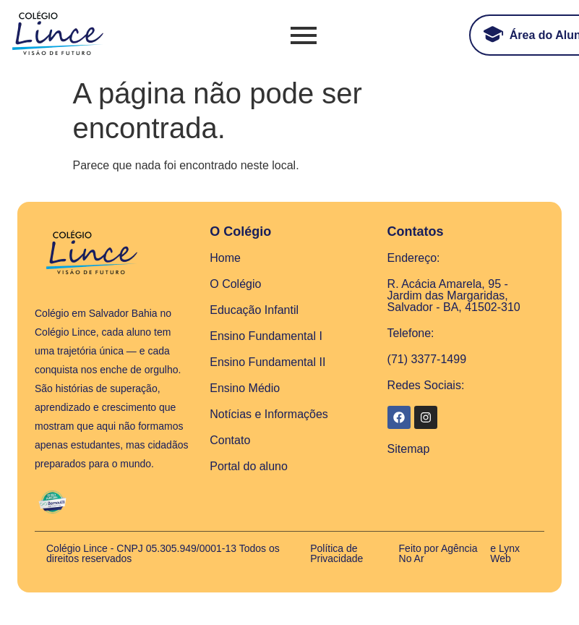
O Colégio (235, 284)
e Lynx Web (505, 553)
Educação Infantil (254, 310)
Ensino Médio (245, 388)
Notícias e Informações (269, 414)
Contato (230, 440)
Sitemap (408, 449)
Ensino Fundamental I (266, 336)
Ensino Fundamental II (267, 362)
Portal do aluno (249, 466)
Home (225, 258)
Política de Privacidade (336, 553)
